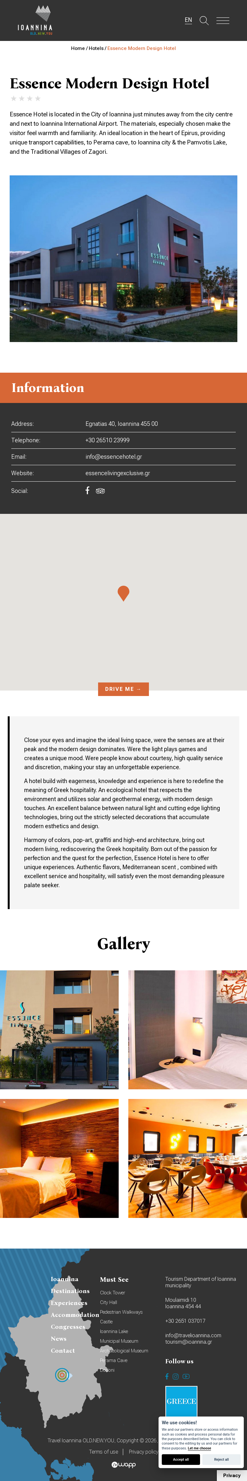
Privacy (232, 1475)
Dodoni (107, 1370)
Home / (80, 48)
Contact (63, 1350)
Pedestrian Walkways (121, 1312)
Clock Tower (112, 1293)
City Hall (108, 1302)
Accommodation (75, 1315)
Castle (106, 1322)
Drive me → (123, 689)
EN (188, 20)
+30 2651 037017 (185, 1321)
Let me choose (199, 1448)
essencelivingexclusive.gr (118, 473)
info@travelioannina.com (193, 1335)
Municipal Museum (119, 1341)
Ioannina (64, 1279)
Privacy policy (143, 1452)
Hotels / (98, 48)
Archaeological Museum (124, 1351)
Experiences (69, 1303)
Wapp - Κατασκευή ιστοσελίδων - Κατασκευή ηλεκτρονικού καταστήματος (124, 1465)
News (59, 1338)
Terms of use (103, 1452)
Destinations (70, 1291)
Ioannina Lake (114, 1331)
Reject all (221, 1459)
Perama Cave (113, 1360)
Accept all (181, 1459)
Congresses (68, 1326)
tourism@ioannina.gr (188, 1342)
